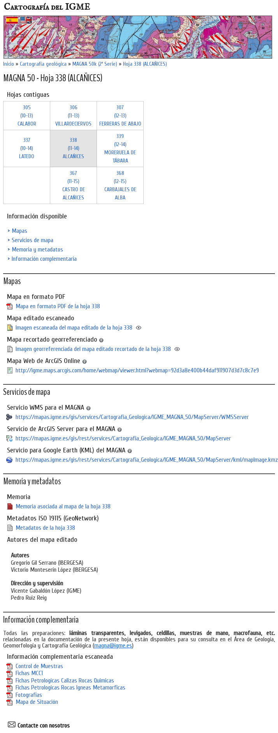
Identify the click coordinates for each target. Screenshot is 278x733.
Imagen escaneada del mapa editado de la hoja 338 (74, 327)
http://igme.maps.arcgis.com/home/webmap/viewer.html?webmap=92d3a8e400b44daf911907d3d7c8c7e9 (137, 370)
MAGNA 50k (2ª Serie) (94, 64)
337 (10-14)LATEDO (26, 148)
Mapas (19, 230)
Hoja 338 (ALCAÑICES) (145, 64)
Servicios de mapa (32, 240)
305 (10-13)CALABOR (27, 115)
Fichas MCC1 (29, 673)
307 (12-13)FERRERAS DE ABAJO (120, 115)
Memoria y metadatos (37, 249)
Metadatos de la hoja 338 (45, 527)
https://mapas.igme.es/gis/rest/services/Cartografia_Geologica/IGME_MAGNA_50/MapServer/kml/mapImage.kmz (147, 459)
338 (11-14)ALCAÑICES (73, 148)
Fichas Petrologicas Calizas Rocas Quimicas (65, 680)
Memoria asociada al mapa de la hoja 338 (63, 506)
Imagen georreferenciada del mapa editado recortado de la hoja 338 (93, 349)
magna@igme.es (113, 645)
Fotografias (29, 694)
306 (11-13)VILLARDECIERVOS (73, 115)
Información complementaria (44, 258)
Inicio (8, 64)
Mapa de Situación (37, 701)
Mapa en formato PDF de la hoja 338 (58, 306)
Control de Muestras (39, 666)
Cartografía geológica (43, 64)
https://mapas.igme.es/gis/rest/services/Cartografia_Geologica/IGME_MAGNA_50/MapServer (123, 438)
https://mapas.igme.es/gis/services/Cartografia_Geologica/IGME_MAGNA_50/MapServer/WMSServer (132, 417)
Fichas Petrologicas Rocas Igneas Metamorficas (70, 687)
